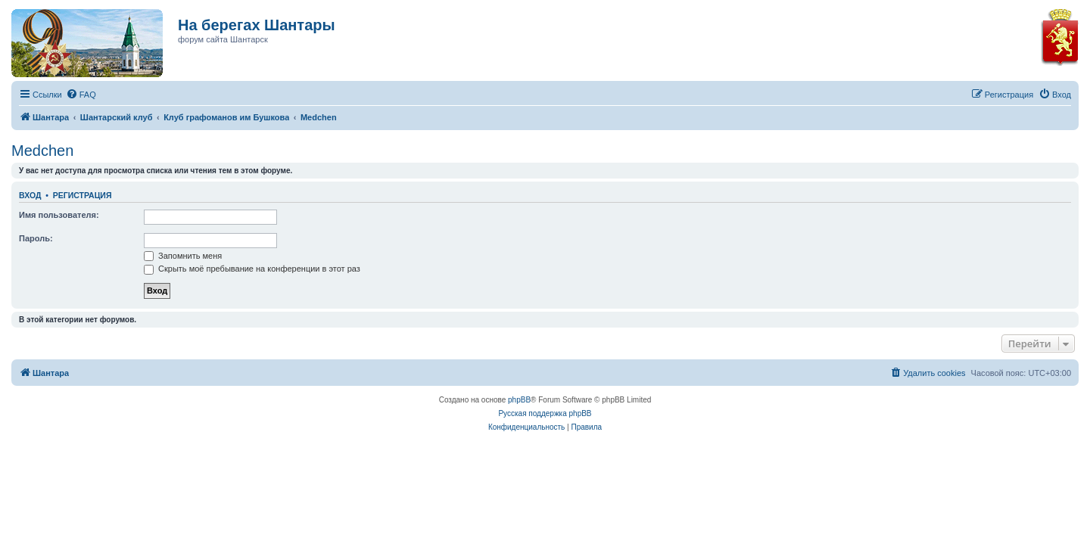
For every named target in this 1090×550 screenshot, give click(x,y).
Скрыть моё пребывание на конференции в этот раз (252, 268)
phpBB (519, 400)
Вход (30, 195)
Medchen (42, 150)
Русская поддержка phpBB (544, 413)
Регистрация (82, 195)
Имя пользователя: (59, 214)
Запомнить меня (183, 255)
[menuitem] (81, 94)
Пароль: (36, 238)
